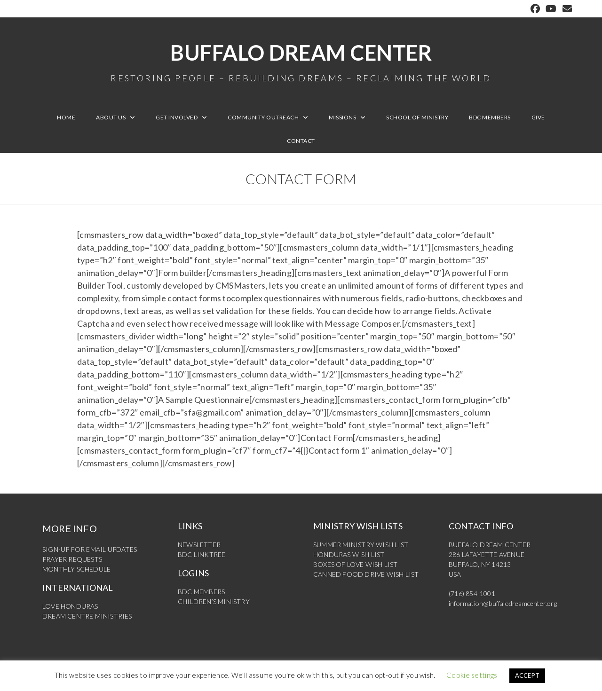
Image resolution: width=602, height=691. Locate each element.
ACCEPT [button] (527, 675)
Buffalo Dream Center (301, 61)
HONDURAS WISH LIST (349, 554)
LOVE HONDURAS (70, 606)
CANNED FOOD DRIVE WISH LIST (366, 574)
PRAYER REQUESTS (72, 559)
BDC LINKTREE (201, 554)
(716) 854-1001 (472, 593)
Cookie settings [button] (472, 675)
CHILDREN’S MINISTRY (214, 601)
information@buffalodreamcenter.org (503, 603)
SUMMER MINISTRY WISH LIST (360, 545)
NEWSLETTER (199, 545)
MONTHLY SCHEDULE (76, 569)
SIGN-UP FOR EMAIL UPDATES (89, 549)
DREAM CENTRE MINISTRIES (87, 616)
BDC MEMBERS (201, 592)
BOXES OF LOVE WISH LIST (355, 564)
